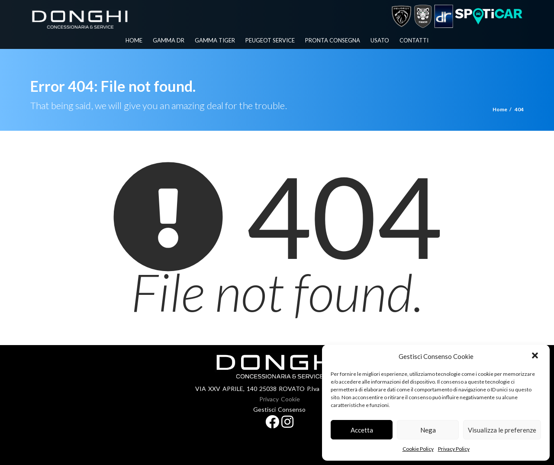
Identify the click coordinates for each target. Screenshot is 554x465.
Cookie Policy (418, 449)
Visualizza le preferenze (502, 430)
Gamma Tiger (215, 40)
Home (134, 40)
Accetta (362, 430)
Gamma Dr (168, 40)
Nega (428, 430)
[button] (536, 356)
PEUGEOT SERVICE (270, 40)
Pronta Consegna (332, 40)
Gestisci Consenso (279, 409)
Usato (379, 40)
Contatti (413, 40)
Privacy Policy (454, 449)
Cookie (290, 399)
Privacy (269, 399)
